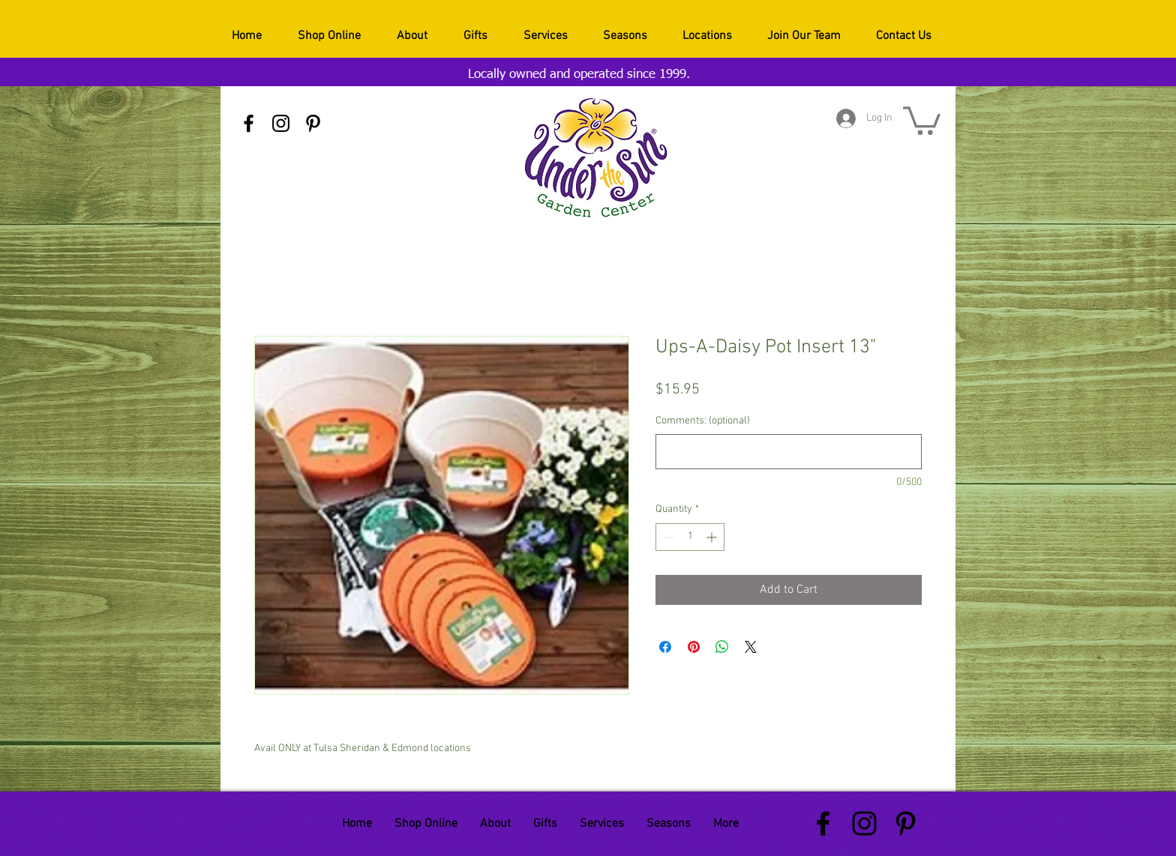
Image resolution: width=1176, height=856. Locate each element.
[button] (921, 119)
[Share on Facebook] (665, 647)
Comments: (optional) (703, 421)
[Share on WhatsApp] (722, 647)
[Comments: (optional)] (788, 451)
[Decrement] (667, 537)
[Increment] (713, 537)
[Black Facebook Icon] (248, 123)
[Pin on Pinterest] (694, 647)
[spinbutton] (690, 537)
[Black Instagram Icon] (280, 123)
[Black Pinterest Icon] (313, 123)
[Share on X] (751, 647)
